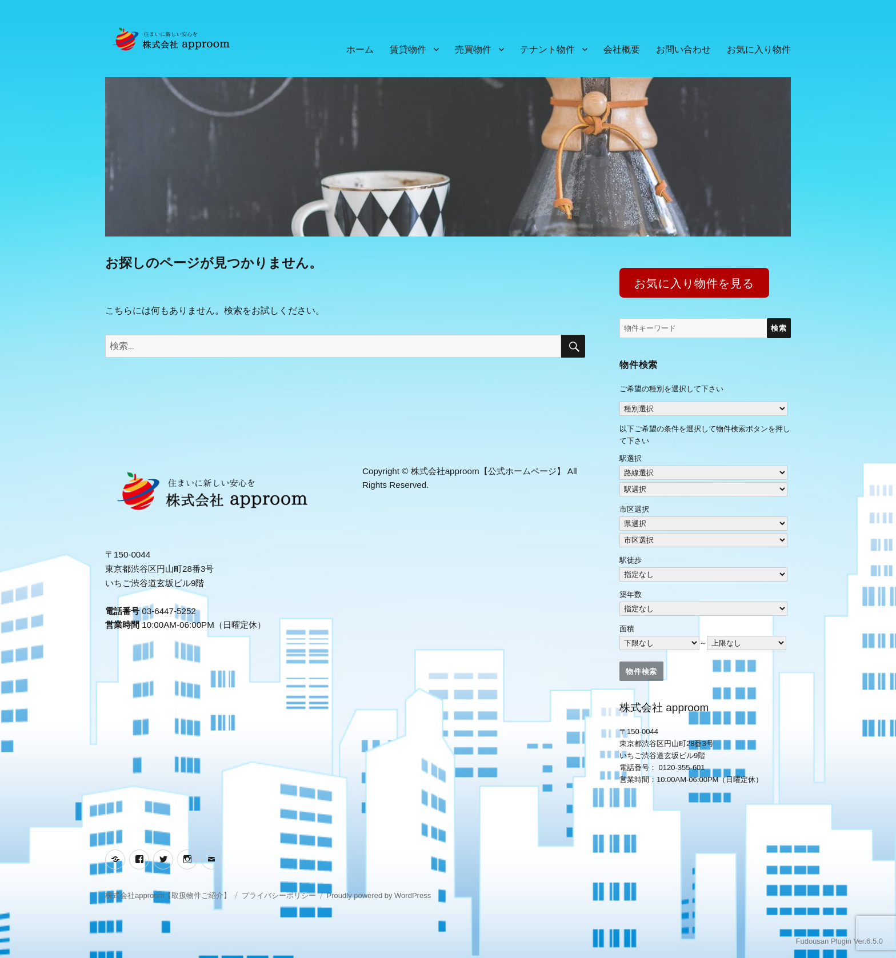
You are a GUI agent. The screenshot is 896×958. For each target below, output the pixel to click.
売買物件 (473, 49)
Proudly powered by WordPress (379, 895)
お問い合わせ (683, 49)
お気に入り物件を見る (694, 283)
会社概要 (621, 49)
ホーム (360, 49)
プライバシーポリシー (279, 895)
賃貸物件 (408, 49)
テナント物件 (547, 49)
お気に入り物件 (759, 49)
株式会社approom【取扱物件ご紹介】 (168, 895)
